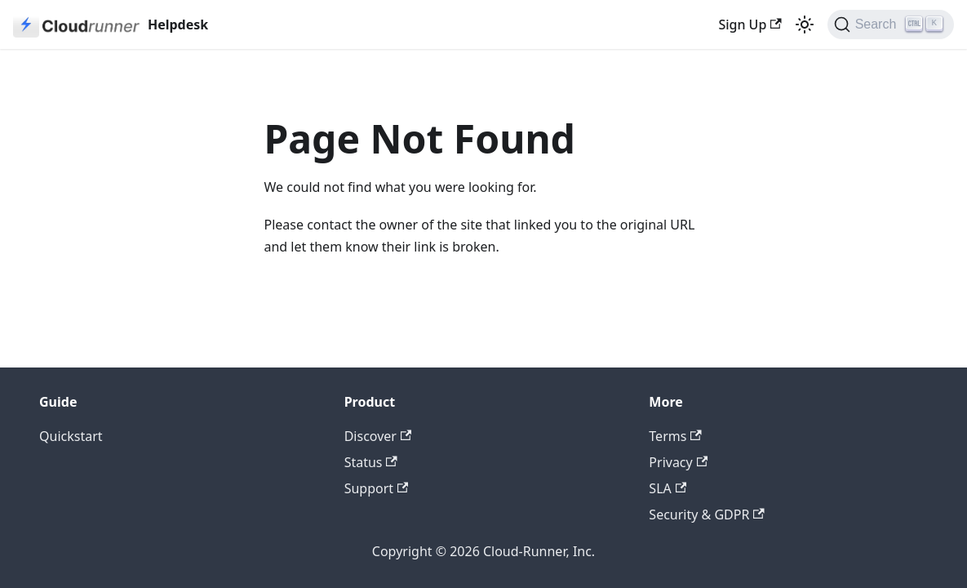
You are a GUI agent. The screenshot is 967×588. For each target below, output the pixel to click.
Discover (378, 436)
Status (370, 462)
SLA (667, 488)
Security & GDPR (706, 514)
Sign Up (749, 24)
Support (376, 488)
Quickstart (71, 436)
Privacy (678, 462)
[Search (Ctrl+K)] (890, 24)
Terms (675, 436)
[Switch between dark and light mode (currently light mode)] (805, 24)
